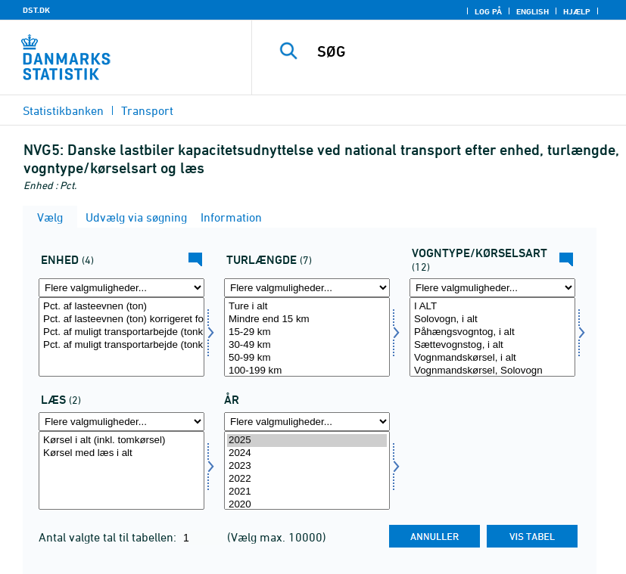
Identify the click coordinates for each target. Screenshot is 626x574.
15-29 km (307, 332)
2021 (307, 492)
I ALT (492, 306)
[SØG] (459, 51)
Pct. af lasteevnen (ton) (121, 306)
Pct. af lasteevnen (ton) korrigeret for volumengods (121, 319)
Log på (488, 11)
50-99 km (307, 358)
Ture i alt (307, 306)
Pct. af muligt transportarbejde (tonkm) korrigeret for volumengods (121, 345)
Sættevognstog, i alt (492, 345)
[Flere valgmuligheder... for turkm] (307, 287)
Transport (147, 110)
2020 (307, 504)
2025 (307, 440)
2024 (307, 453)
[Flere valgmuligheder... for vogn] (492, 287)
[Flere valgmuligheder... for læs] (121, 421)
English (532, 11)
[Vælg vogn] (492, 337)
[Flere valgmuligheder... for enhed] (121, 287)
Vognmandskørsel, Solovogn (492, 371)
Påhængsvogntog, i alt (492, 332)
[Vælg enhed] (121, 337)
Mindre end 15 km (307, 319)
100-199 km (307, 371)
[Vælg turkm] (307, 337)
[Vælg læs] (121, 470)
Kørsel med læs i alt (121, 453)
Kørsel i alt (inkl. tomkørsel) (121, 440)
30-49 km (307, 345)
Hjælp (576, 11)
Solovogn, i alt (492, 319)
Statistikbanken (63, 110)
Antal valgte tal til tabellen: (109, 537)
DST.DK (36, 10)
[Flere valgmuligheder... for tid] (307, 421)
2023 (307, 466)
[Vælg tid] (307, 470)
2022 (307, 479)
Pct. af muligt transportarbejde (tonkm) (121, 332)
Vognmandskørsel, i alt (492, 358)
